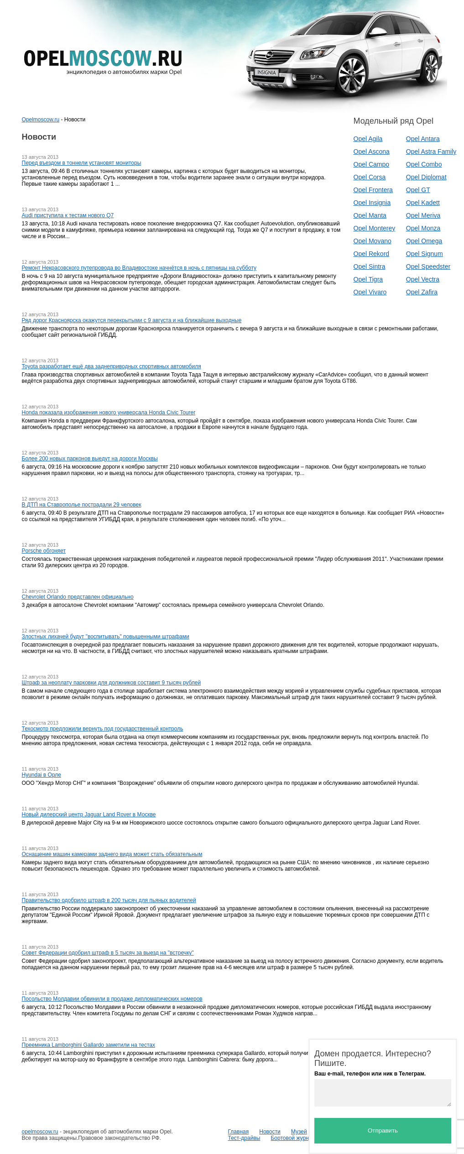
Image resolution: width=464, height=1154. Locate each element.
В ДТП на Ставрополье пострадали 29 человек (81, 504)
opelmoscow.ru (40, 1131)
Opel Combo (424, 164)
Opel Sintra (370, 266)
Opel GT (418, 189)
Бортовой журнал (293, 1138)
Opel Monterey (375, 228)
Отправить (383, 1130)
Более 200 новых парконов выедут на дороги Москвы (90, 458)
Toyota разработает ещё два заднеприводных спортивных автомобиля (111, 366)
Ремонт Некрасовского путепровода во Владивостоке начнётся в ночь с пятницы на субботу (139, 268)
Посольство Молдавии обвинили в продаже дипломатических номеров (112, 999)
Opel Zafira (422, 292)
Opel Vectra (422, 279)
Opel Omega (424, 241)
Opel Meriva (423, 215)
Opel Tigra (368, 279)
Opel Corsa (370, 177)
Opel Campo (372, 164)
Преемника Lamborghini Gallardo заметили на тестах (88, 1045)
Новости (269, 1131)
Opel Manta (370, 215)
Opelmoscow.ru (41, 119)
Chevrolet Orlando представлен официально (78, 597)
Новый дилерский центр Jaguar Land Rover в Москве (89, 814)
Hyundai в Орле (41, 775)
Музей (299, 1131)
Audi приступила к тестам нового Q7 (68, 215)
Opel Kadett (423, 202)
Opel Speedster (428, 266)
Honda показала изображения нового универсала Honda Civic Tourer (109, 412)
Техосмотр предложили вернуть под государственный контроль (102, 729)
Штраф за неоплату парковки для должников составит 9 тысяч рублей (111, 682)
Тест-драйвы (244, 1138)
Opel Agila (368, 138)
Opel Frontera (373, 189)
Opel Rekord (372, 253)
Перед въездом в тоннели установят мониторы (81, 163)
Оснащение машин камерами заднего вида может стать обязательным (112, 854)
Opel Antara (423, 138)
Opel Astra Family (431, 151)
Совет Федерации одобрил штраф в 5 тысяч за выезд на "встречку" (108, 953)
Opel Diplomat (426, 177)
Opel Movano (372, 241)
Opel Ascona (372, 151)
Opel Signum (424, 253)
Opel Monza (423, 228)
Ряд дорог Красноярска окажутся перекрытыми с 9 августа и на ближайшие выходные (132, 320)
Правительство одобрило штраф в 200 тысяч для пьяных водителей (109, 900)
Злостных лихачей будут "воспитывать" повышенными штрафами (105, 636)
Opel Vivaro (370, 292)
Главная (238, 1131)
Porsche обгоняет (44, 551)
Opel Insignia (372, 202)
